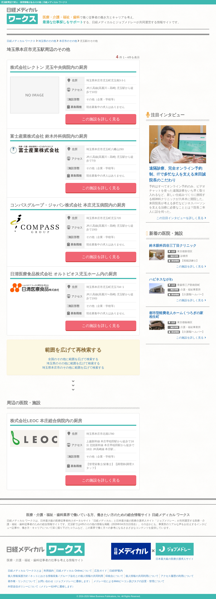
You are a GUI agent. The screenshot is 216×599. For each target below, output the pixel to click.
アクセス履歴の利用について (177, 575)
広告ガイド (100, 570)
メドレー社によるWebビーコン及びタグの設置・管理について (128, 581)
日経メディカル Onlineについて (74, 570)
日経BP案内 (116, 570)
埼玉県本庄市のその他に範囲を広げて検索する (73, 367)
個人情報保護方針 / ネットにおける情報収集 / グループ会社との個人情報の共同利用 (55, 575)
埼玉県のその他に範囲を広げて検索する (73, 363)
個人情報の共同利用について (142, 575)
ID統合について (114, 575)
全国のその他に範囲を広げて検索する (73, 359)
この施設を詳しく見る (101, 119)
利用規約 (49, 570)
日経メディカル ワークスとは (24, 570)
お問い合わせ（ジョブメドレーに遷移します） (64, 581)
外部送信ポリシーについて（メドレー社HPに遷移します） (41, 586)
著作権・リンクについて (22, 581)
